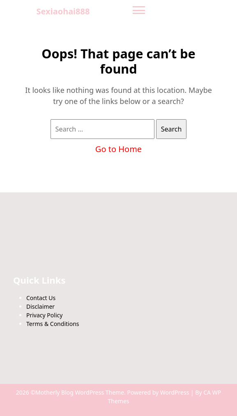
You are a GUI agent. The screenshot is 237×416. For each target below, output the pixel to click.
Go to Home (118, 149)
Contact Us (40, 298)
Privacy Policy (44, 315)
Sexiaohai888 (63, 11)
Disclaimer (40, 306)
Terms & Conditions (52, 324)
